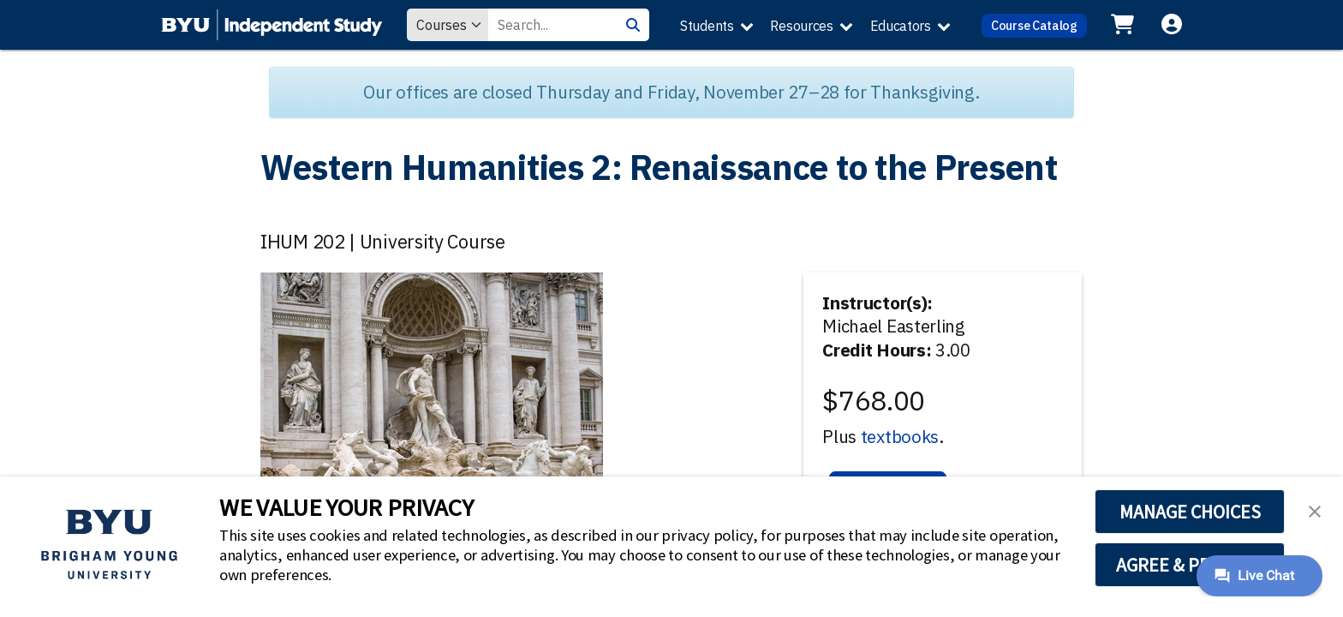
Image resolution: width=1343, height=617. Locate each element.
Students (707, 25)
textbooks (900, 436)
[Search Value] (552, 25)
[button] (1315, 510)
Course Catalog (1034, 25)
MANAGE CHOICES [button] (1190, 512)
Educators (900, 25)
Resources (801, 25)
